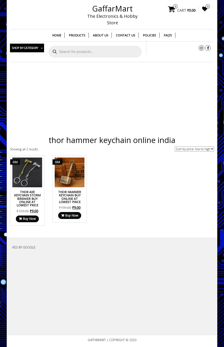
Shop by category (25, 48)
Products (77, 35)
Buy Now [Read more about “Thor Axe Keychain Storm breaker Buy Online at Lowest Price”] (29, 219)
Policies (149, 35)
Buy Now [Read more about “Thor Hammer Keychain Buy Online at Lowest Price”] (71, 215)
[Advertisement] (112, 96)
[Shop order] (194, 148)
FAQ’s (168, 35)
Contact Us (125, 35)
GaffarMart (112, 8)
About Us (100, 35)
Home (56, 35)
